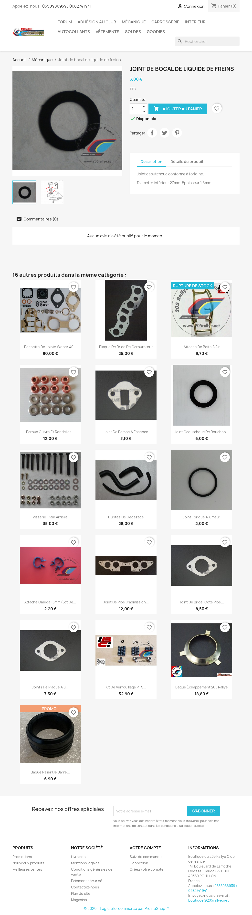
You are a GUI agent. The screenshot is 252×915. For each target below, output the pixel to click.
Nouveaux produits (28, 863)
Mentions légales (85, 863)
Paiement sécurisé (86, 880)
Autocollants (74, 31)
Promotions (22, 856)
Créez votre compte (147, 869)
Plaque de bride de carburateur (126, 346)
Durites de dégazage (126, 517)
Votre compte (145, 847)
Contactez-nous (85, 887)
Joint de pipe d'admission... (126, 602)
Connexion (139, 863)
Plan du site (80, 893)
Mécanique (134, 22)
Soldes (133, 31)
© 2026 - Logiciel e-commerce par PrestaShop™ (126, 908)
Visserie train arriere (50, 517)
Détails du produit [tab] (187, 161)
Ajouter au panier (178, 109)
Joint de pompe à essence (126, 431)
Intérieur (195, 22)
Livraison (78, 856)
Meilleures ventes (27, 869)
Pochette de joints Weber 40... (50, 346)
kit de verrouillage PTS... (125, 687)
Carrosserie (165, 22)
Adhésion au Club (97, 22)
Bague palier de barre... (50, 772)
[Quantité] (135, 109)
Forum (65, 22)
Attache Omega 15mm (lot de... (50, 602)
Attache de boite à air (202, 346)
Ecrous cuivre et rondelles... (50, 431)
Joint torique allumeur (201, 517)
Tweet (164, 133)
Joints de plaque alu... (50, 687)
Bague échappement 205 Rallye (201, 687)
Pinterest (177, 133)
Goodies (156, 31)
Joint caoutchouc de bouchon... (202, 431)
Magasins (79, 899)
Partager (152, 133)
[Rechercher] (207, 41)
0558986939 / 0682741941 (67, 6)
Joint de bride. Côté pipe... (201, 602)
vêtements (107, 31)
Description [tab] (151, 161)
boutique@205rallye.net (208, 900)
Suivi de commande (146, 856)
